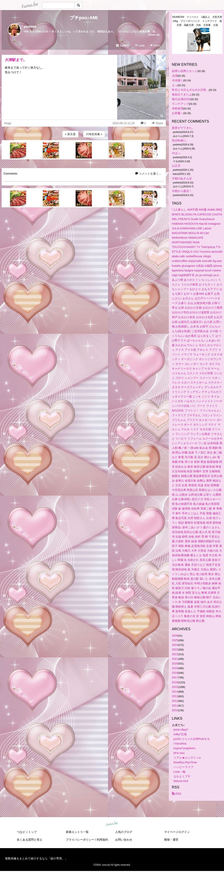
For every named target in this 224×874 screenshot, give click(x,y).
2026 (175, 635)
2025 (175, 640)
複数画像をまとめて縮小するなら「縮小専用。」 (36, 858)
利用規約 (102, 839)
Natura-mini (181, 781)
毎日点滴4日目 (181, 99)
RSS (176, 793)
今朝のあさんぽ (182, 178)
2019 (175, 668)
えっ (175, 85)
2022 (175, 654)
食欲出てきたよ (182, 94)
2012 (175, 700)
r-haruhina (180, 743)
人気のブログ (123, 832)
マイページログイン (177, 832)
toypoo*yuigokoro (184, 748)
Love (140, 45)
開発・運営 (171, 839)
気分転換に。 (180, 140)
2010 (175, 710)
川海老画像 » (94, 134)
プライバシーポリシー (80, 839)
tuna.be (112, 823)
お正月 (176, 165)
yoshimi (30, 26)
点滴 (175, 75)
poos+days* (181, 729)
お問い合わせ (123, 839)
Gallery (122, 45)
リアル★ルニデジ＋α (187, 757)
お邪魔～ (177, 113)
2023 (175, 649)
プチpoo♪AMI (84, 17)
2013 (175, 696)
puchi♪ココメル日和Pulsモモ (192, 739)
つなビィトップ (27, 832)
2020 (175, 663)
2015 (175, 687)
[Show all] (153, 34)
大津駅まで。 (16, 60)
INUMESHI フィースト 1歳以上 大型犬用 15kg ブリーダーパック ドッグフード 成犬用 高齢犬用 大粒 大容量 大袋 (197, 21)
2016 (175, 682)
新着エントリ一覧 (77, 832)
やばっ (176, 153)
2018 (175, 672)
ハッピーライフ (183, 767)
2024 (175, 644)
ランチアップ (180, 103)
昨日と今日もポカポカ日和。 (190, 89)
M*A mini (179, 753)
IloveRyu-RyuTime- (186, 762)
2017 (175, 677)
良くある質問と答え (29, 839)
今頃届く (177, 80)
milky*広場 (180, 734)
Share (155, 45)
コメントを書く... (148, 173)
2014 (175, 691)
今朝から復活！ (182, 191)
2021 (175, 658)
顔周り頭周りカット (184, 71)
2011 (175, 705)
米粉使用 (177, 108)
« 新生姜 (70, 134)
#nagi (7, 123)
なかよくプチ (182, 776)
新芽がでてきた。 (183, 127)
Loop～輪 (179, 771)
